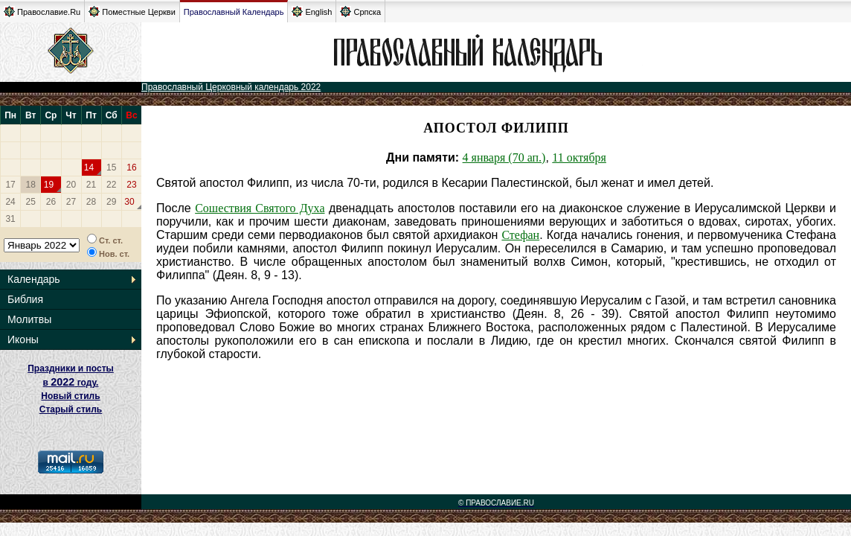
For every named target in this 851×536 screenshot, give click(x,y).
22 (111, 184)
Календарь (33, 279)
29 (111, 202)
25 (31, 202)
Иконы (23, 339)
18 (31, 184)
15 (111, 167)
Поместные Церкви (132, 11)
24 (10, 202)
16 (131, 167)
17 (10, 184)
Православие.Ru (42, 11)
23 (131, 184)
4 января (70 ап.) (504, 157)
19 (49, 184)
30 (129, 202)
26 (51, 202)
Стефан (520, 235)
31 (10, 219)
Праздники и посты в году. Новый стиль (71, 382)
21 (91, 184)
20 (71, 184)
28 (91, 202)
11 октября (579, 157)
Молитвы (29, 319)
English (312, 11)
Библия (25, 299)
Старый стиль (70, 409)
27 (71, 202)
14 (89, 167)
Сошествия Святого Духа (259, 208)
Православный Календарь (234, 11)
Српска (360, 11)
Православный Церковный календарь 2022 (231, 87)
